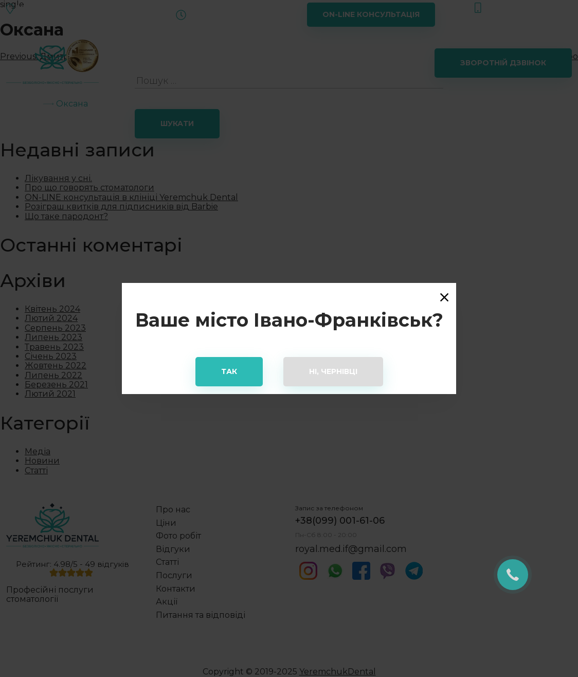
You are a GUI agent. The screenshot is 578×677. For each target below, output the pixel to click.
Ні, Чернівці (333, 371)
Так (229, 371)
